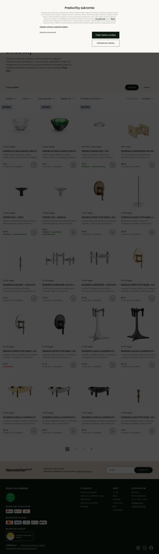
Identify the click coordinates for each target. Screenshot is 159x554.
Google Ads (100, 19)
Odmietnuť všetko (106, 43)
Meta (113, 19)
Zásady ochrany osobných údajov (54, 27)
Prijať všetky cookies (106, 35)
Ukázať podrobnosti (48, 32)
